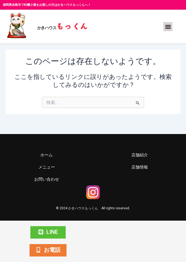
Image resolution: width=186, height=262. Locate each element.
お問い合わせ (46, 179)
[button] (167, 26)
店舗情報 (139, 167)
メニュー (46, 167)
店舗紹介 (139, 155)
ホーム (46, 155)
